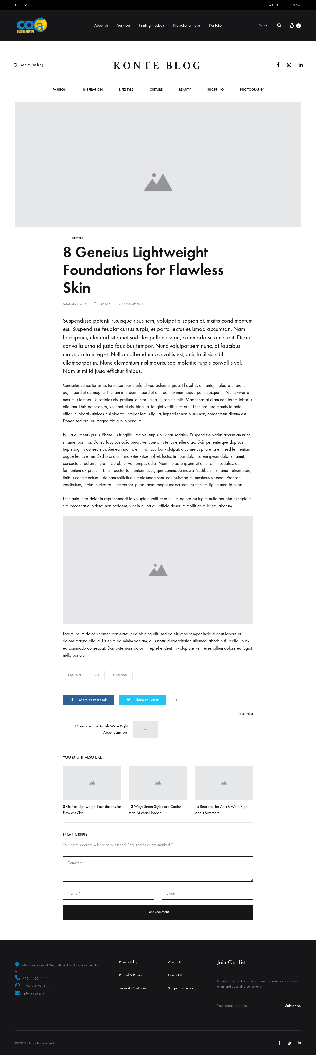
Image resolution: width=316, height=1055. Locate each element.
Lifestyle (126, 90)
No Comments (132, 304)
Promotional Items (187, 25)
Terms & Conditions (132, 988)
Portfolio (215, 25)
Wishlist (274, 5)
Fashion (59, 90)
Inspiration (93, 90)
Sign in (264, 25)
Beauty (185, 90)
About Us (101, 25)
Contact (295, 5)
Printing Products (152, 25)
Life (96, 675)
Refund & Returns (131, 975)
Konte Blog (158, 65)
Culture (156, 90)
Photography (252, 90)
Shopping (215, 90)
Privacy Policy (128, 962)
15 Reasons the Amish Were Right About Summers (116, 729)
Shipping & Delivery (182, 988)
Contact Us (175, 975)
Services (124, 25)
